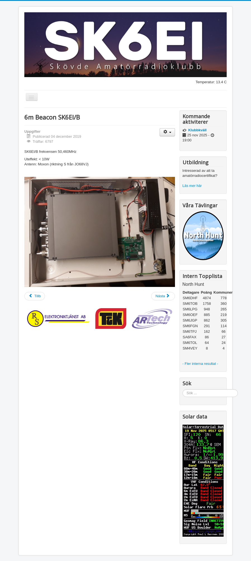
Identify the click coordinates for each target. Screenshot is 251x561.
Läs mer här (193, 186)
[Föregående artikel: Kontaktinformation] (34, 296)
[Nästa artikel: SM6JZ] (163, 296)
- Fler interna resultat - (201, 364)
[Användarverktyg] (167, 132)
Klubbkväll (197, 130)
